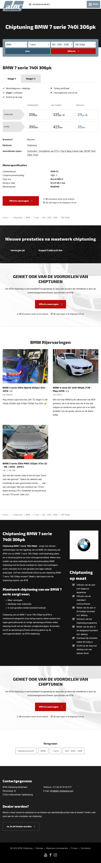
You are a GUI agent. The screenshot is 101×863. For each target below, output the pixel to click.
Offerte (71, 51)
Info (27, 51)
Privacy (74, 848)
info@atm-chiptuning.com (61, 791)
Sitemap (39, 848)
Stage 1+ (31, 78)
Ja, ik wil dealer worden (19, 826)
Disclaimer (86, 848)
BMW (43, 751)
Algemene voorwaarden (57, 848)
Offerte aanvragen (19, 200)
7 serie (55, 751)
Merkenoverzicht (26, 751)
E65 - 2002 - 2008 (73, 751)
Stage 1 (11, 78)
